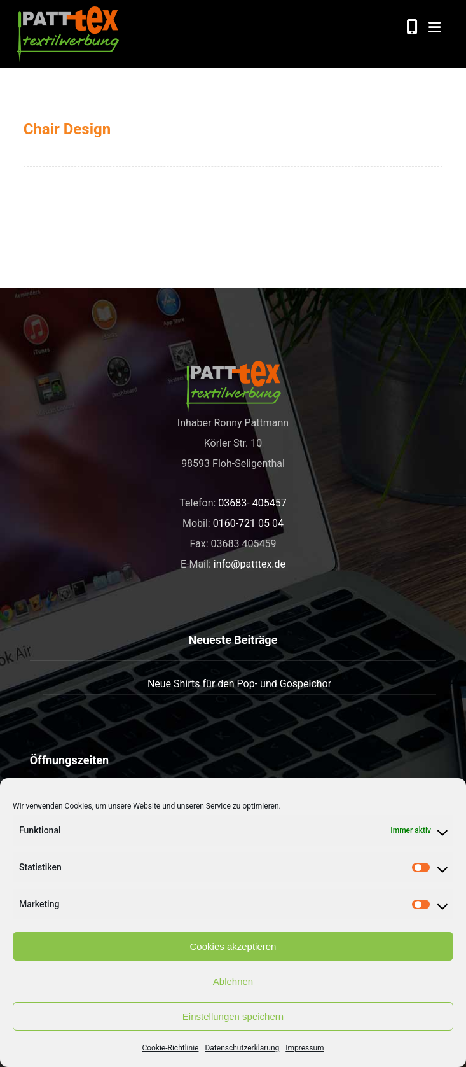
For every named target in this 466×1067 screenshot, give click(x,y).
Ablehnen (233, 981)
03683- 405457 (252, 503)
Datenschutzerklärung (242, 1047)
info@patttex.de (249, 564)
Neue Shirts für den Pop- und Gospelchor (239, 684)
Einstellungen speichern (233, 1016)
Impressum (304, 1047)
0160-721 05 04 (248, 523)
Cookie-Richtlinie (170, 1047)
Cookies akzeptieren (233, 946)
